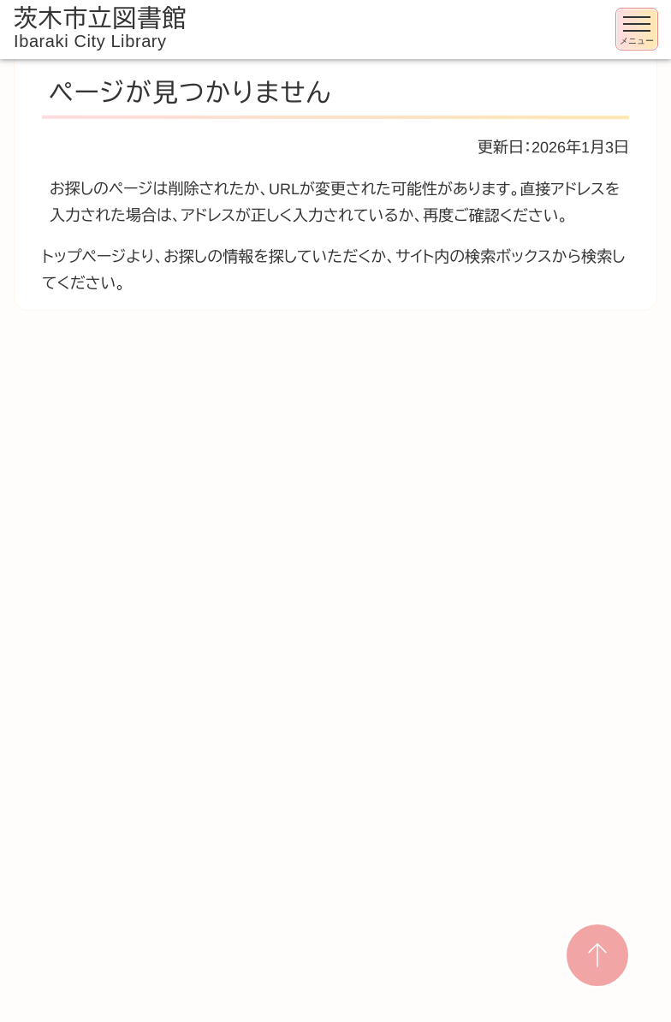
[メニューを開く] (636, 29)
